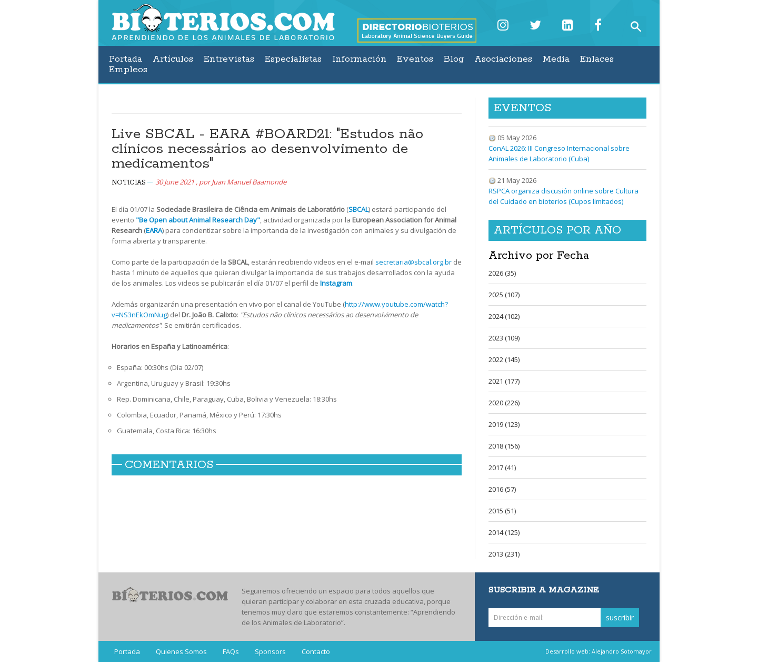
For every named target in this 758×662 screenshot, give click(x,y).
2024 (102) (504, 316)
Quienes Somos (181, 651)
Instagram (336, 283)
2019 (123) (504, 424)
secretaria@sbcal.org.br (413, 262)
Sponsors (270, 651)
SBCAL (358, 209)
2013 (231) (504, 554)
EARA (154, 230)
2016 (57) (502, 489)
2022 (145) (504, 359)
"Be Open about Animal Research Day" (198, 220)
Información (359, 59)
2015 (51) (502, 510)
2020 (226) (504, 402)
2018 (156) (504, 446)
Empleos (128, 69)
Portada (125, 59)
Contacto (316, 651)
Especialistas (293, 59)
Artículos (173, 59)
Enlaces (597, 59)
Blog (454, 59)
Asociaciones (503, 59)
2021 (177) (504, 381)
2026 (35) (502, 273)
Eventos (415, 59)
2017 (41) (502, 467)
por (242, 182)
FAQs (231, 651)
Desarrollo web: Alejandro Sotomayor (598, 651)
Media (556, 59)
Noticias (129, 183)
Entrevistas (229, 59)
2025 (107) (504, 294)
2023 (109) (504, 338)
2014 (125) (504, 532)
